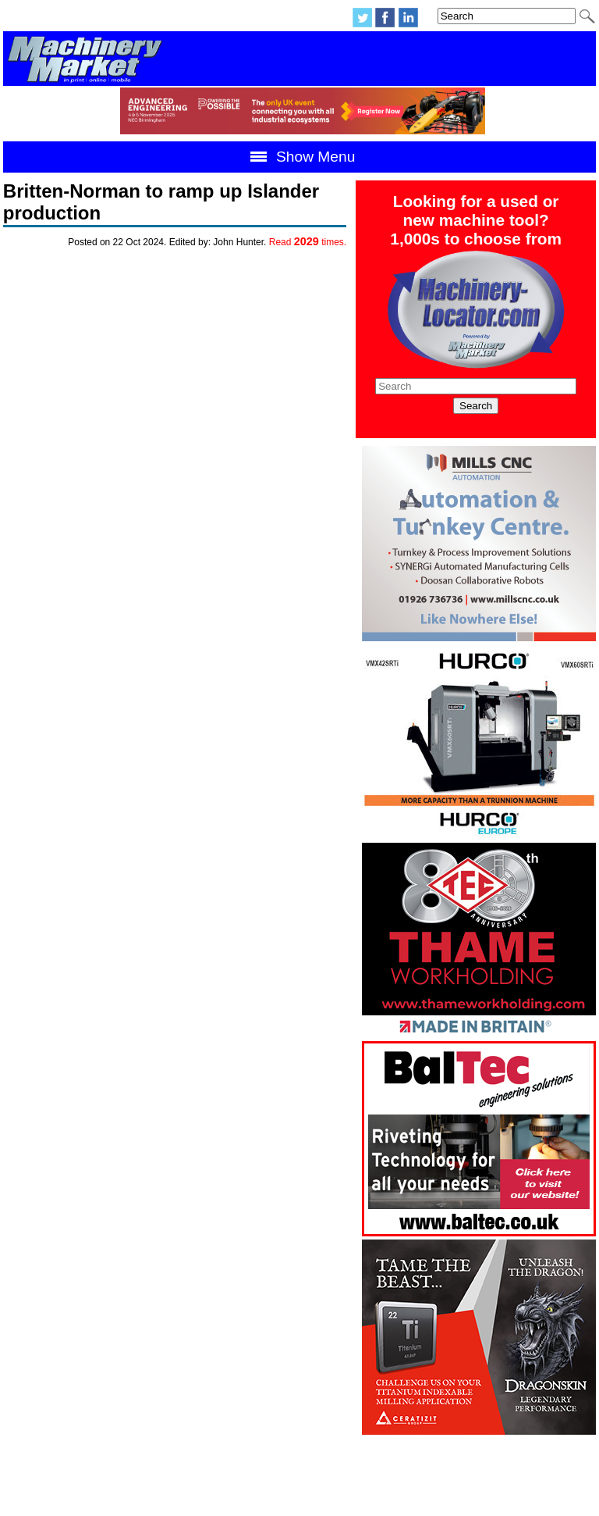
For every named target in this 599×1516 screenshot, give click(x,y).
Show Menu (300, 156)
